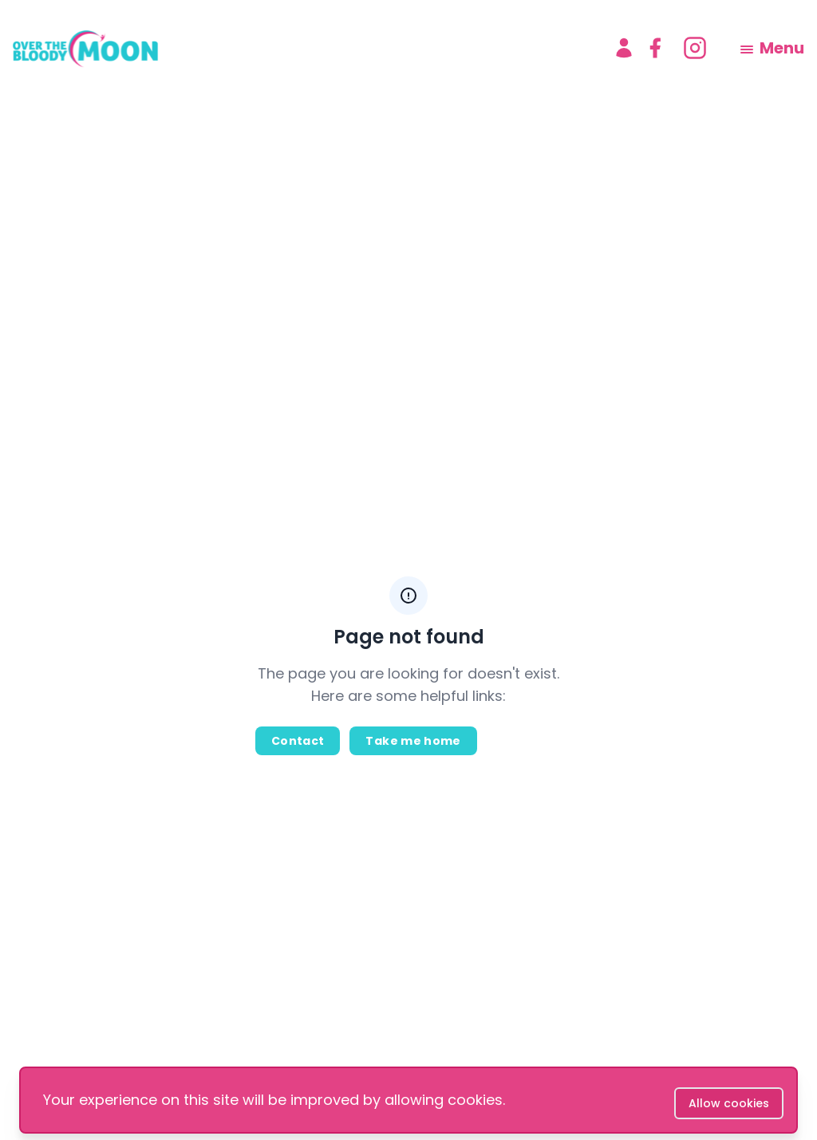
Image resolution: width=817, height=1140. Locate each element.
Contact (297, 741)
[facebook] (655, 48)
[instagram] (695, 48)
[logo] (300, 48)
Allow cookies (729, 1103)
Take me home (412, 741)
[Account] (624, 48)
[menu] (772, 48)
